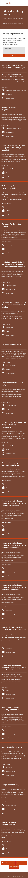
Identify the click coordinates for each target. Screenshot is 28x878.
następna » (16, 866)
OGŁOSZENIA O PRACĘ (18, 876)
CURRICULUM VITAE (17, 875)
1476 (10, 866)
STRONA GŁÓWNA (7, 875)
